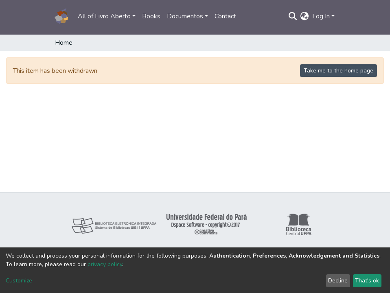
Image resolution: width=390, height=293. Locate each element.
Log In (321, 16)
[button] (305, 16)
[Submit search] (293, 16)
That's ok (367, 280)
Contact (225, 16)
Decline (338, 280)
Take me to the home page (338, 70)
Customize (19, 280)
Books (151, 16)
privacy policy (105, 264)
